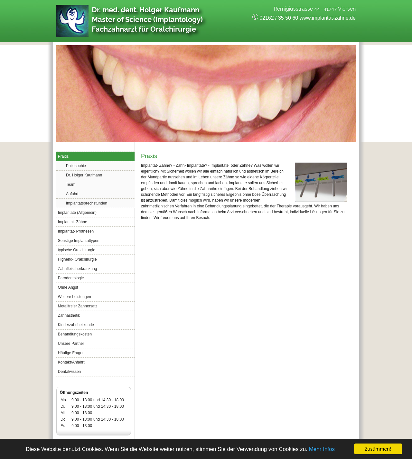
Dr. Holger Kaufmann (84, 175)
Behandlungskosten (75, 334)
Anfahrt (72, 194)
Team (70, 184)
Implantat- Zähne (72, 222)
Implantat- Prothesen (76, 231)
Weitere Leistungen (74, 296)
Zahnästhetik (69, 315)
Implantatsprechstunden (86, 203)
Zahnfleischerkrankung (77, 268)
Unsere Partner (71, 343)
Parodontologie (71, 278)
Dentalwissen (69, 371)
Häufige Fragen (71, 353)
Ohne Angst (68, 287)
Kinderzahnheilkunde (76, 325)
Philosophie (76, 166)
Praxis (63, 156)
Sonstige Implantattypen (78, 240)
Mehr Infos (322, 449)
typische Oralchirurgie (76, 250)
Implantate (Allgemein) (77, 212)
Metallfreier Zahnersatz (78, 306)
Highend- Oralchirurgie (77, 259)
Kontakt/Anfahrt (71, 362)
